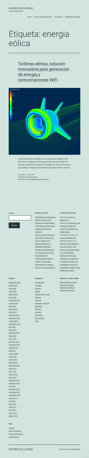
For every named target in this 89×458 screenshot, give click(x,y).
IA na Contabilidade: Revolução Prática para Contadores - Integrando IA (69, 256)
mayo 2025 (12, 291)
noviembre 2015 (14, 383)
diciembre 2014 (14, 389)
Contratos (38, 285)
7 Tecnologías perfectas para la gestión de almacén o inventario (45, 229)
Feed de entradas (15, 431)
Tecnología (33, 177)
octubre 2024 (13, 303)
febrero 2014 (13, 416)
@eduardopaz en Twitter (68, 282)
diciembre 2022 (14, 333)
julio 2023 (12, 327)
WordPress (76, 449)
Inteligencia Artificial (42, 303)
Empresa (38, 297)
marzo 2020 (13, 360)
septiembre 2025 (14, 282)
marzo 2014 (13, 413)
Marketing (38, 306)
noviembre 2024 (14, 300)
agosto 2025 (13, 285)
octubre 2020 (13, 354)
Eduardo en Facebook (67, 288)
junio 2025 (12, 288)
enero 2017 (13, 368)
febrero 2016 (13, 374)
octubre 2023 (13, 321)
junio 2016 (12, 371)
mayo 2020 (12, 357)
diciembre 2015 (14, 380)
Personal (38, 309)
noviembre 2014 (14, 392)
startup (43, 179)
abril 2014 (12, 410)
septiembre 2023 (14, 324)
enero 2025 (13, 297)
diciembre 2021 (14, 342)
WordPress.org (14, 437)
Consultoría (58, 17)
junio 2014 (12, 404)
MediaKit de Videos (72, 17)
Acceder (11, 428)
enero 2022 (13, 339)
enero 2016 (13, 377)
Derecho (38, 288)
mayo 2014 (12, 407)
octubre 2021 (13, 348)
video (37, 321)
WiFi (47, 179)
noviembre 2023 (14, 318)
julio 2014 (12, 401)
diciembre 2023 (14, 315)
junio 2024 (12, 306)
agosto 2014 (13, 398)
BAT (30, 179)
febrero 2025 (13, 294)
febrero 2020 (13, 363)
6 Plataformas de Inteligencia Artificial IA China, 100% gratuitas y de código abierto (45, 220)
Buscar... (12, 213)
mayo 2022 (12, 336)
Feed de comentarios (16, 434)
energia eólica (36, 179)
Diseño (37, 291)
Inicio (30, 17)
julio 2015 (12, 386)
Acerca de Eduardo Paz (43, 17)
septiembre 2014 (14, 395)
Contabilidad (39, 282)
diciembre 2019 (14, 366)
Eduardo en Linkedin (67, 285)
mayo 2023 (12, 330)
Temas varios (39, 318)
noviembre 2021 (14, 345)
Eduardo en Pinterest (67, 290)
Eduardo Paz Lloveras (21, 8)
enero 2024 (13, 312)
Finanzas (38, 300)
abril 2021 (12, 351)
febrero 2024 (13, 309)
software (38, 312)
